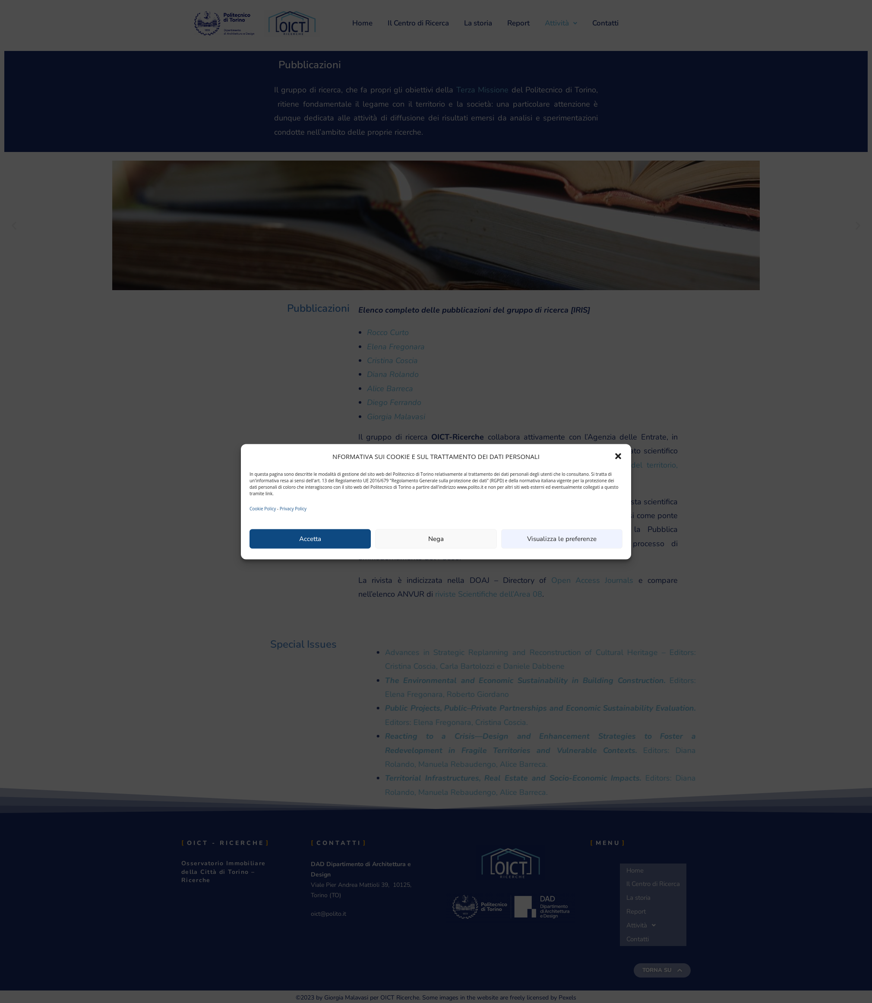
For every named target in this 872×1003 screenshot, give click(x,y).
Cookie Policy (263, 508)
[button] (618, 456)
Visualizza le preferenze (562, 539)
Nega (436, 539)
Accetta (310, 539)
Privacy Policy (293, 508)
